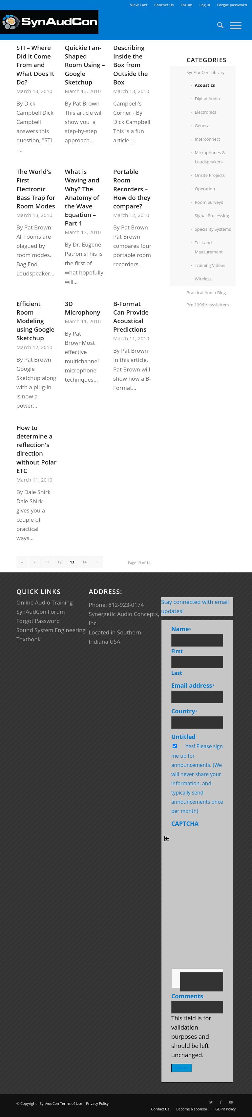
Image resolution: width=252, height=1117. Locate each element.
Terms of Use (71, 1103)
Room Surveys (209, 202)
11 (47, 561)
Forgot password (232, 4)
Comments (187, 996)
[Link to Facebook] (221, 1102)
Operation (205, 189)
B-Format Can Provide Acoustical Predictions (131, 316)
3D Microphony (82, 307)
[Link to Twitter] (211, 1102)
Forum (187, 4)
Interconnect (207, 139)
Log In (204, 4)
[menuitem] (139, 5)
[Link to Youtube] (231, 1102)
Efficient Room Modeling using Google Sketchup (35, 320)
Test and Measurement (209, 247)
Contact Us (164, 4)
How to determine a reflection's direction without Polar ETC (36, 449)
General (203, 126)
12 (59, 561)
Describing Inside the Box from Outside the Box (130, 64)
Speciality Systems (213, 229)
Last (176, 673)
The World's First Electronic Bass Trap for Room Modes (35, 188)
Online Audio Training (44, 602)
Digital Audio (207, 99)
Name (181, 629)
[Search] (217, 25)
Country (184, 711)
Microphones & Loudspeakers (210, 157)
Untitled (183, 737)
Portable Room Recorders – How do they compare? (131, 188)
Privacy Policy (97, 1103)
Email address (193, 685)
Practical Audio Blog (206, 293)
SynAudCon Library (206, 72)
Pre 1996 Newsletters (208, 305)
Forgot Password (38, 621)
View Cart (138, 4)
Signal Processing (212, 216)
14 (84, 561)
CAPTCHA (185, 823)
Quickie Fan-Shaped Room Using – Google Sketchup (85, 64)
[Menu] (232, 25)
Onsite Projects (210, 175)
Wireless (203, 279)
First (177, 651)
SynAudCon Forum (40, 611)
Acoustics (205, 85)
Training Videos (210, 265)
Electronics (205, 112)
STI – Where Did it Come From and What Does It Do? (35, 64)
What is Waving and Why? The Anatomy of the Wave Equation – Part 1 (82, 197)
